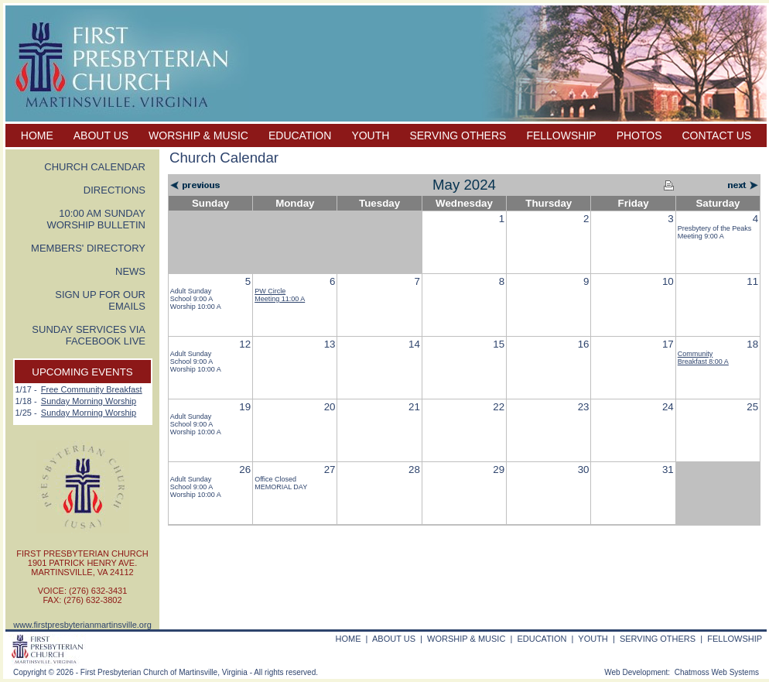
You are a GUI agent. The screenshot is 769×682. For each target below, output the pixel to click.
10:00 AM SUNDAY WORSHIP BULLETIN (95, 219)
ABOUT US (100, 135)
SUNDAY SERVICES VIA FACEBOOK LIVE (88, 335)
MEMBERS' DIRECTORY (88, 248)
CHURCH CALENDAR (94, 167)
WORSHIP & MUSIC (198, 135)
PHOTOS (639, 135)
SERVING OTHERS (457, 135)
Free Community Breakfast (91, 389)
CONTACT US (717, 135)
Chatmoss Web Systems (717, 672)
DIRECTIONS (114, 190)
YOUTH (370, 135)
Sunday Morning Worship (88, 401)
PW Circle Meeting (280, 295)
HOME (37, 135)
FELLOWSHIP (561, 135)
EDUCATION (299, 135)
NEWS (130, 271)
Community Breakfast (703, 357)
